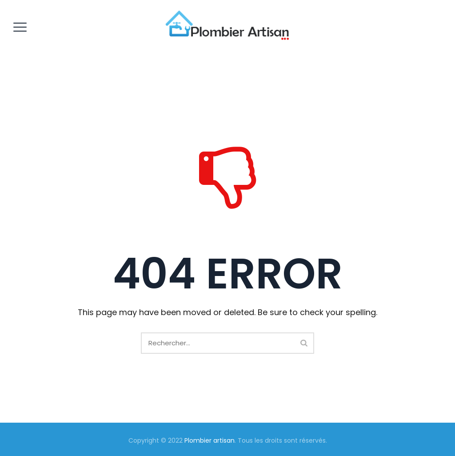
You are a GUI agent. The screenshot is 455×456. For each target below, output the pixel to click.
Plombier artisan (209, 440)
